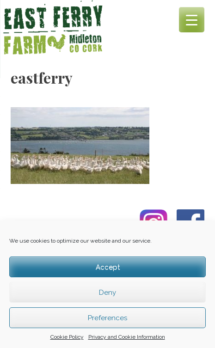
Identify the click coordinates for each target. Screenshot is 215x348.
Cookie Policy (67, 337)
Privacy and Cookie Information (126, 337)
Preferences (107, 318)
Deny (107, 292)
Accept (108, 267)
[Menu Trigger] (191, 19)
